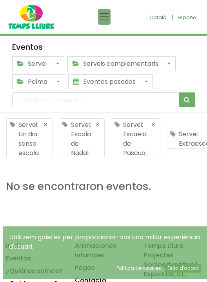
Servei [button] (32, 63)
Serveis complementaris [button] (116, 63)
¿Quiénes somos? (34, 270)
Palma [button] (33, 81)
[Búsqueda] (187, 99)
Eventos (18, 258)
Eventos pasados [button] (105, 81)
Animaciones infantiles (95, 250)
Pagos (85, 267)
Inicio (14, 245)
